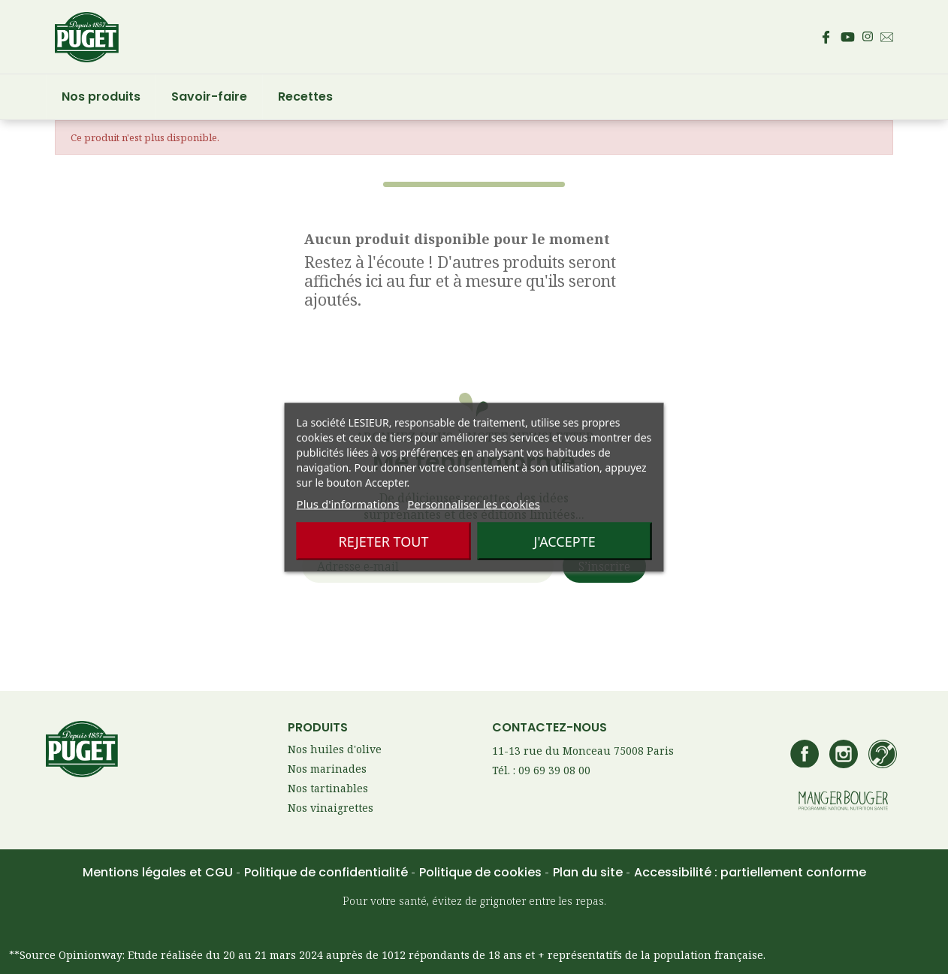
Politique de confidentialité (327, 872)
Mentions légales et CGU (159, 872)
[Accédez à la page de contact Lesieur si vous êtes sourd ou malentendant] (882, 755)
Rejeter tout (383, 541)
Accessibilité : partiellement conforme (750, 872)
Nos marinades (327, 768)
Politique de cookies (482, 872)
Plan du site (589, 872)
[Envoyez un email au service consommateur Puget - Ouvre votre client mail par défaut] (886, 37)
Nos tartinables (328, 788)
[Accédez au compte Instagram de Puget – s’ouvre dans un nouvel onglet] (867, 37)
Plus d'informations (348, 503)
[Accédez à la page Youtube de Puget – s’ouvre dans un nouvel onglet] (848, 37)
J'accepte (564, 541)
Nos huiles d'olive (335, 749)
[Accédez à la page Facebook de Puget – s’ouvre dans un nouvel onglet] (825, 36)
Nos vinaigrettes (330, 808)
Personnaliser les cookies (473, 503)
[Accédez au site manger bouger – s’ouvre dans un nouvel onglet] (843, 801)
